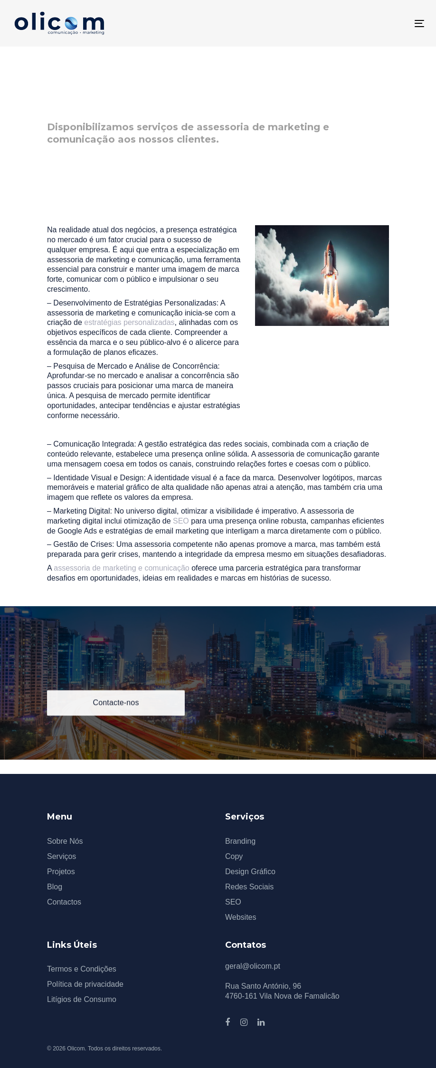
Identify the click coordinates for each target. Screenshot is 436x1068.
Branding (240, 841)
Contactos (64, 902)
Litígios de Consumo (81, 999)
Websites (240, 917)
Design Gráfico (250, 872)
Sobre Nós (65, 841)
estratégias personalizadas (129, 322)
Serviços (61, 856)
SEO (181, 521)
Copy (234, 856)
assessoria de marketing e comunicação (121, 568)
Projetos (61, 872)
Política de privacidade (85, 984)
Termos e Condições (81, 969)
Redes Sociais (249, 887)
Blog (54, 887)
